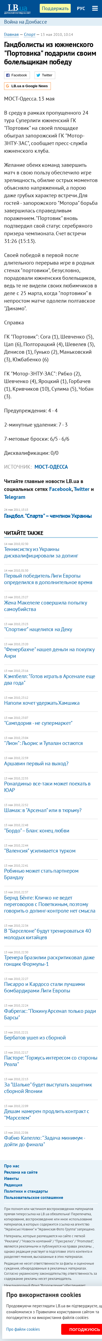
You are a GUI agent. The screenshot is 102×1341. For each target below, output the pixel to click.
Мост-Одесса (51, 466)
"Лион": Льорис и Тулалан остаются (43, 743)
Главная (11, 34)
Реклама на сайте (21, 1172)
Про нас (11, 1165)
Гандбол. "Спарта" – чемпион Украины (48, 515)
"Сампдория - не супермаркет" (38, 722)
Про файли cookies (23, 1329)
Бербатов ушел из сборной (35, 1037)
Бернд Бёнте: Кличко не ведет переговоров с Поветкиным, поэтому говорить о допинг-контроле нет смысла (49, 904)
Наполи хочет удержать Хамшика (41, 702)
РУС (81, 8)
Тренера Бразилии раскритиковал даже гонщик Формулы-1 (49, 960)
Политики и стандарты (26, 1191)
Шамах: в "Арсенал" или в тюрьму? (42, 810)
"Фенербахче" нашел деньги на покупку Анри (49, 652)
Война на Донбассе (25, 21)
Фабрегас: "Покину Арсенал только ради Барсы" (50, 1014)
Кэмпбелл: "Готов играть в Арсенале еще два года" (49, 679)
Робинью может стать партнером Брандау (41, 874)
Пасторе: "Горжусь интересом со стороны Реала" (50, 1061)
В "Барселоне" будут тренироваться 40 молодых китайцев (47, 934)
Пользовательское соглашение (33, 1197)
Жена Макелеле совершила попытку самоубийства (45, 606)
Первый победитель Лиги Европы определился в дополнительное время (48, 579)
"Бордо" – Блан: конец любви (36, 830)
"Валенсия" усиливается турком (39, 850)
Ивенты (11, 1178)
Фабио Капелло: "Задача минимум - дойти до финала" (44, 1141)
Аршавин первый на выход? (36, 763)
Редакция (13, 1185)
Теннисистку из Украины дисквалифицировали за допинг (41, 552)
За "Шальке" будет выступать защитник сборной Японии (48, 1088)
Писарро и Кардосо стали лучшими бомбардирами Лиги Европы (44, 987)
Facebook (60, 489)
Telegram (14, 496)
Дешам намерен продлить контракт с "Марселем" (46, 1114)
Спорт (29, 34)
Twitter (81, 489)
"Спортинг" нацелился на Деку (38, 629)
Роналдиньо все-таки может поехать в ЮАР (47, 787)
